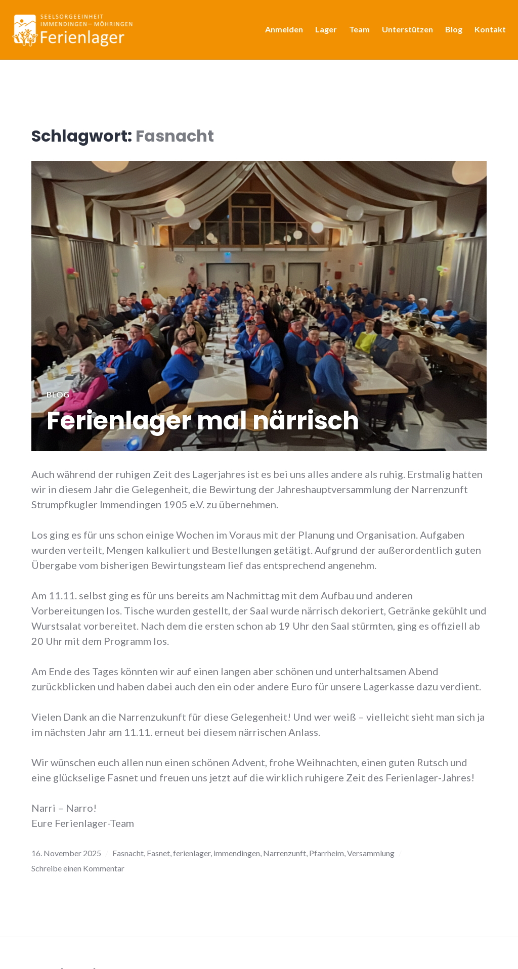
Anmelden (281, 32)
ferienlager (191, 853)
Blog (450, 32)
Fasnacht (128, 853)
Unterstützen (404, 32)
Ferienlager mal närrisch (203, 421)
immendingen (236, 853)
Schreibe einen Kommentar (77, 868)
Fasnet (158, 853)
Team (356, 32)
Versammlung (371, 853)
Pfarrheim (326, 853)
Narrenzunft (284, 853)
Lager (323, 32)
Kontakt (487, 32)
